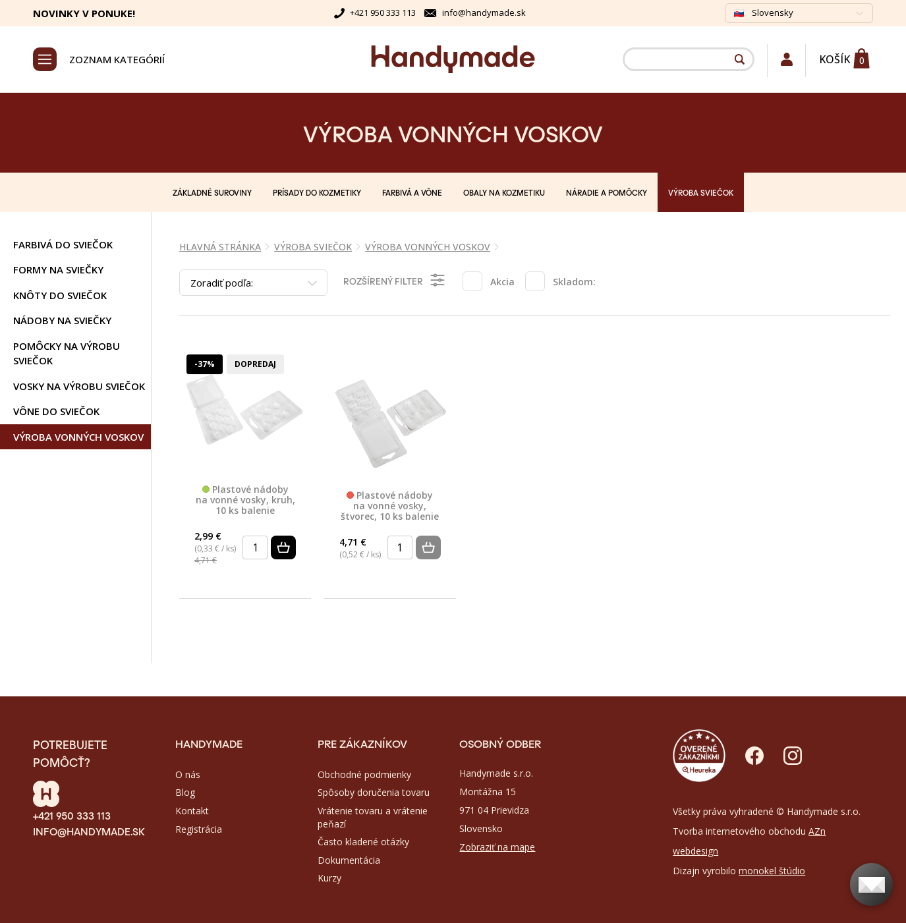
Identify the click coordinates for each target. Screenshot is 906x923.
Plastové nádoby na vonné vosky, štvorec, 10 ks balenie (390, 506)
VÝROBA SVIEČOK (700, 192)
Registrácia (198, 829)
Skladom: (574, 282)
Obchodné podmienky (364, 774)
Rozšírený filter (395, 280)
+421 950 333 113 (383, 12)
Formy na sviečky (58, 269)
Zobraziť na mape (497, 847)
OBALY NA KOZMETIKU (504, 192)
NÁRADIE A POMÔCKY (606, 192)
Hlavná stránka (220, 246)
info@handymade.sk (484, 12)
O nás (187, 774)
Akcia (502, 282)
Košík (834, 59)
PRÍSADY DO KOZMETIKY (317, 192)
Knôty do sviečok (60, 295)
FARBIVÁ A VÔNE (412, 192)
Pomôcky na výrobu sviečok (66, 353)
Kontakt (192, 810)
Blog (185, 792)
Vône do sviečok (56, 411)
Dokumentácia (349, 860)
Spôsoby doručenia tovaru (374, 792)
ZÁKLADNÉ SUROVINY (212, 192)
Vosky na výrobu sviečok (79, 386)
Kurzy (329, 878)
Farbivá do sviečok (63, 244)
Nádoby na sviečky (62, 320)
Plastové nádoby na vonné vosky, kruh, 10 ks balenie (245, 500)
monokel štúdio (772, 870)
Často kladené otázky (363, 841)
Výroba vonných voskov (78, 436)
